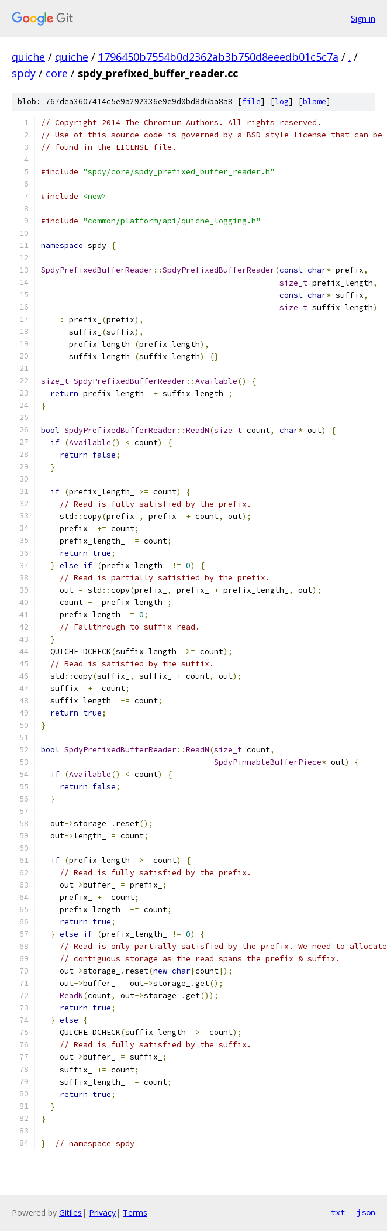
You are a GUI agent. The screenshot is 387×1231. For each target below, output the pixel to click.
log (282, 101)
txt (338, 1212)
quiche (28, 57)
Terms (135, 1212)
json (366, 1212)
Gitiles (70, 1212)
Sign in (363, 18)
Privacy (102, 1212)
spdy (24, 73)
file (251, 101)
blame (314, 101)
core (57, 73)
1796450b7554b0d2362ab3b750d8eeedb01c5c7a (218, 57)
